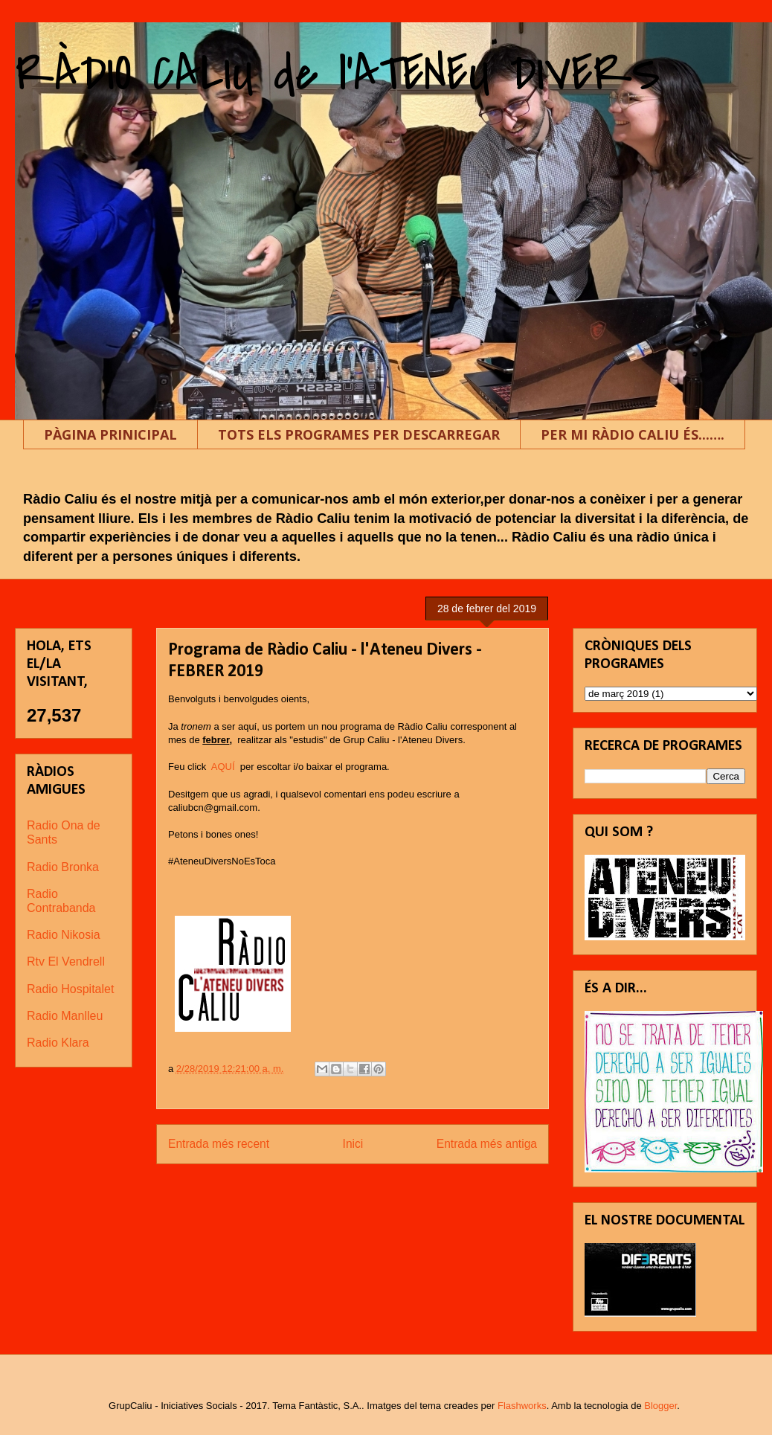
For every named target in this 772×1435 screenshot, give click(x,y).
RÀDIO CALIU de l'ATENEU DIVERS (337, 74)
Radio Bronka (63, 867)
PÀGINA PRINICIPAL (110, 434)
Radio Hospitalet (70, 989)
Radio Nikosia (63, 934)
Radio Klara (58, 1042)
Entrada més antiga (487, 1143)
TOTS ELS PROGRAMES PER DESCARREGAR (359, 434)
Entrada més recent (218, 1143)
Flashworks (522, 1405)
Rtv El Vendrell (66, 961)
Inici (353, 1143)
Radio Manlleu (65, 1015)
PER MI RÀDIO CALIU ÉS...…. (632, 434)
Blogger (660, 1405)
